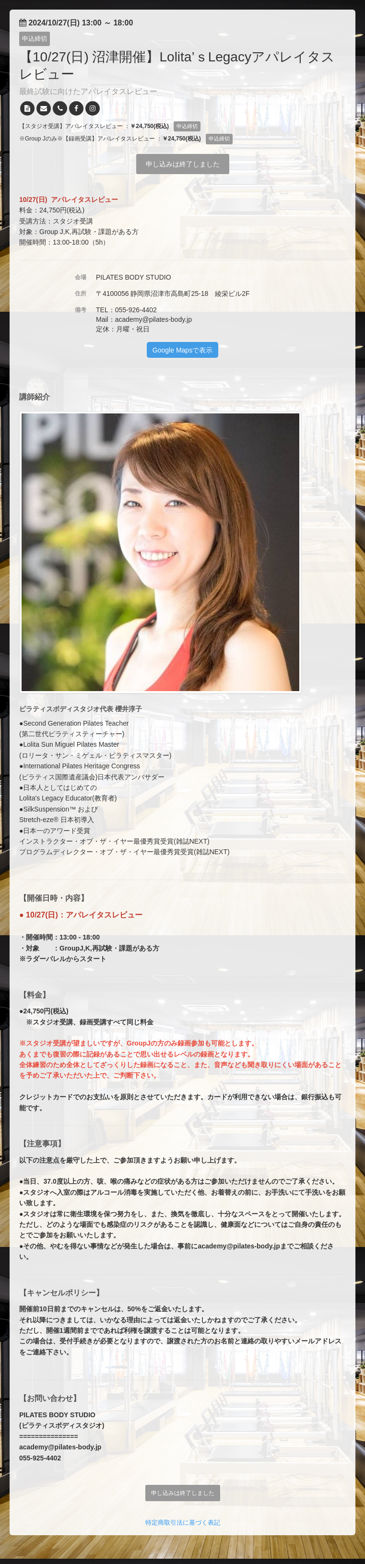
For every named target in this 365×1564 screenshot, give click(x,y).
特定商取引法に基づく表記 (182, 1522)
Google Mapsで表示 (182, 350)
